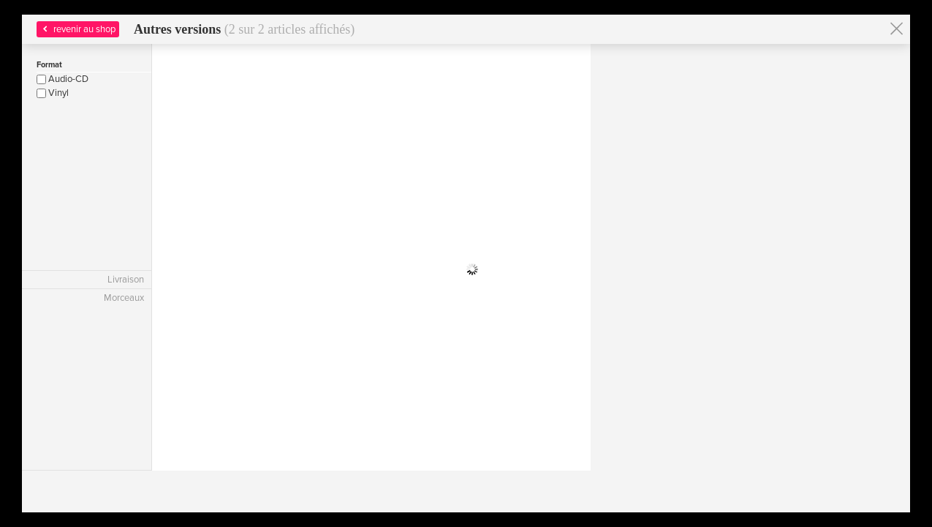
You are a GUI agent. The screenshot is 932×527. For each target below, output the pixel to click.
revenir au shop (77, 29)
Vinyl (53, 93)
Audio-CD (62, 79)
